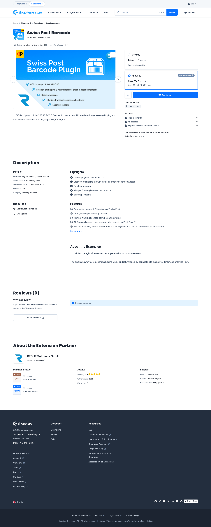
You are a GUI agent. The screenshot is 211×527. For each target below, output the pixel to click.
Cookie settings (132, 515)
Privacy (99, 515)
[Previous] (13, 79)
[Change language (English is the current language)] (18, 502)
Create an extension (100, 434)
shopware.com (21, 453)
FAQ (90, 430)
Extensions (56, 430)
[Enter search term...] (141, 12)
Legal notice (115, 515)
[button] (76, 231)
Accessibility (20, 486)
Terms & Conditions (81, 515)
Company (19, 463)
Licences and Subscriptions (103, 439)
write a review (38, 45)
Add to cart (165, 95)
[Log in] (192, 3)
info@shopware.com (23, 430)
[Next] (118, 79)
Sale (53, 439)
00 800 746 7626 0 (22, 438)
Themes (55, 434)
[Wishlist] (190, 12)
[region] (65, 79)
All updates (131, 121)
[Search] (172, 12)
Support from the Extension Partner (142, 125)
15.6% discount (186, 75)
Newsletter (19, 481)
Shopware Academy (99, 444)
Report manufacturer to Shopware (100, 455)
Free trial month (133, 117)
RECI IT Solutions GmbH (40, 37)
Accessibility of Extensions (101, 462)
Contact (18, 477)
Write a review (35, 317)
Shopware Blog (97, 448)
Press (17, 472)
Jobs (17, 467)
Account (18, 458)
